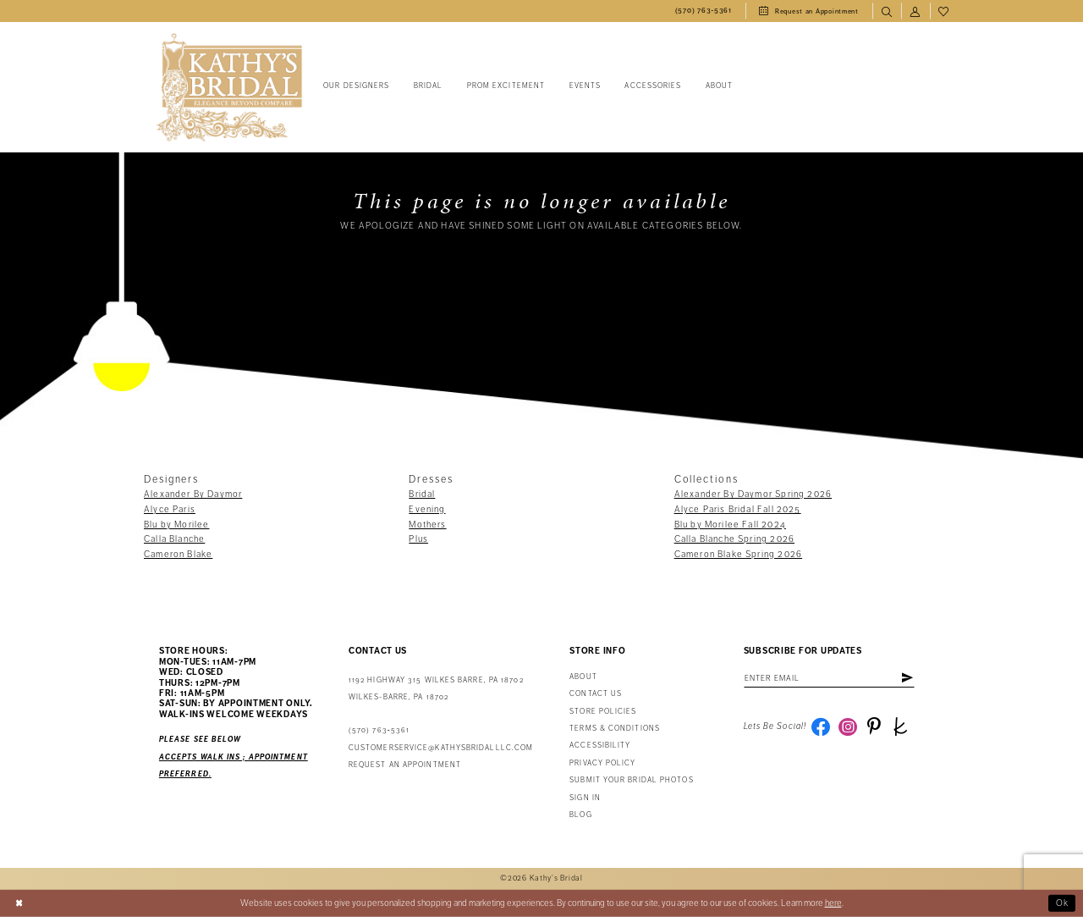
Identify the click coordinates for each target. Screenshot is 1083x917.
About (582, 677)
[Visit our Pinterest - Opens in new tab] (874, 726)
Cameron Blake (178, 554)
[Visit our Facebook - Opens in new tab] (821, 726)
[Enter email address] (829, 678)
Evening (427, 509)
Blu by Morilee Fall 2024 (730, 524)
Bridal (422, 494)
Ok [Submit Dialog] (1062, 903)
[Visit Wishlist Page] (944, 11)
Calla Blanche (174, 538)
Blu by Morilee (176, 524)
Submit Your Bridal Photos (631, 780)
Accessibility (599, 745)
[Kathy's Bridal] (229, 87)
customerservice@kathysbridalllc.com (441, 748)
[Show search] (886, 11)
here (833, 903)
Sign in (585, 798)
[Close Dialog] (19, 903)
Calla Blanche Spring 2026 (734, 538)
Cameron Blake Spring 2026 (738, 554)
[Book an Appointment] (808, 11)
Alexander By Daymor (193, 494)
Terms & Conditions (614, 728)
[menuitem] (703, 11)
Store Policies (602, 711)
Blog (580, 815)
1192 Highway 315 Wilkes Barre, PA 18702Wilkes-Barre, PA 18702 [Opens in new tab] (436, 689)
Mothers (427, 524)
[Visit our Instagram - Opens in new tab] (848, 726)
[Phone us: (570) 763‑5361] (703, 11)
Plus (418, 538)
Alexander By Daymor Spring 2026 (753, 494)
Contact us (595, 694)
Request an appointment (405, 765)
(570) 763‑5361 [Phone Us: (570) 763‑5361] (379, 730)
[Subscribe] (907, 678)
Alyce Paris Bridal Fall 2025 (737, 509)
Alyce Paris (169, 509)
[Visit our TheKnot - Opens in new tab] (900, 726)
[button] (915, 11)
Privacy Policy (602, 763)
